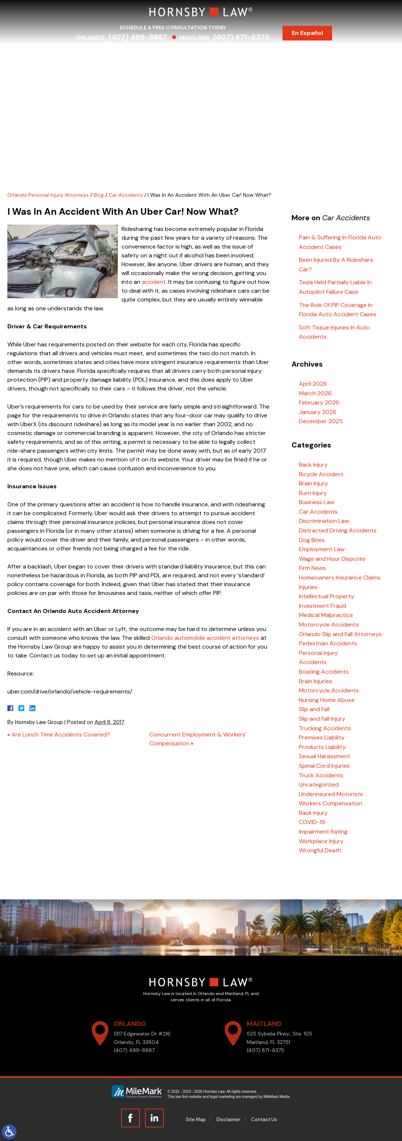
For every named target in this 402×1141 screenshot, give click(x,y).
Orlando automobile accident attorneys (205, 638)
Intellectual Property (326, 596)
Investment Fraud (322, 606)
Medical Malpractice (326, 615)
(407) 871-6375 (249, 37)
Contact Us (326, 54)
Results (218, 54)
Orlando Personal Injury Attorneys (48, 195)
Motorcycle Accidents (329, 624)
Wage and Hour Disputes (332, 559)
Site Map (196, 1119)
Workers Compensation (330, 803)
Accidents (313, 662)
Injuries (308, 587)
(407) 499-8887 (145, 37)
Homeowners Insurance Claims (340, 577)
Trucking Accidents (325, 728)
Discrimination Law (324, 521)
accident (154, 282)
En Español (314, 33)
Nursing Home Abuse (327, 700)
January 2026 (317, 412)
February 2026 (319, 402)
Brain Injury (313, 483)
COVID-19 (312, 822)
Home (67, 54)
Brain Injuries (315, 681)
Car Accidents (126, 195)
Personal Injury (318, 653)
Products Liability (322, 747)
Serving (186, 54)
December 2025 (321, 421)
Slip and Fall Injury (322, 719)
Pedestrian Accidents (328, 643)
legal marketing (222, 1097)
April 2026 (313, 384)
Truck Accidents (321, 775)
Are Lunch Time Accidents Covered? (60, 734)
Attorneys (100, 54)
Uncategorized (319, 784)
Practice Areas (145, 54)
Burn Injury (313, 493)
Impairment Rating (323, 831)
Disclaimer (228, 1119)
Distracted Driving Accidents (338, 530)
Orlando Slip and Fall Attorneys (340, 634)
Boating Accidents (324, 671)
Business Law (316, 502)
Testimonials (257, 54)
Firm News (312, 568)
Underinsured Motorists (331, 794)
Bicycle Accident (321, 474)
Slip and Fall (314, 709)
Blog (293, 54)
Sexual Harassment (324, 756)
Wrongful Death (320, 850)
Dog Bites (312, 540)
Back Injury (313, 464)
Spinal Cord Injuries (324, 766)
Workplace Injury (321, 841)
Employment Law (322, 549)
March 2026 (315, 393)
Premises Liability (322, 737)
